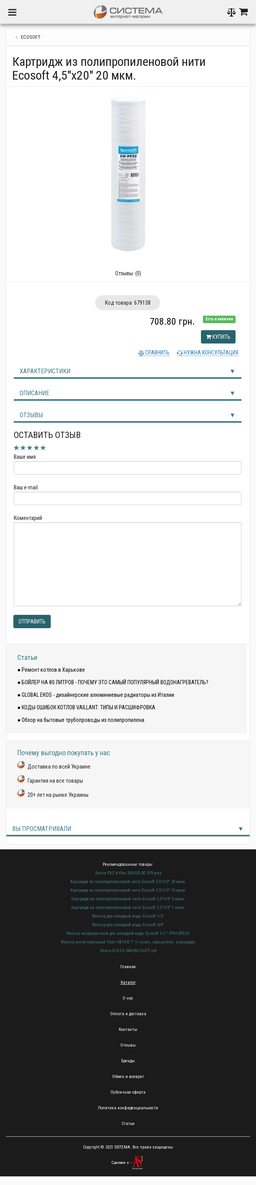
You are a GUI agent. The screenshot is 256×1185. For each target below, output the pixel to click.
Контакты (128, 1029)
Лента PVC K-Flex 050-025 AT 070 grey (128, 873)
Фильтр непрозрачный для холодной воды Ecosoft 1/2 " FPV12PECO (128, 933)
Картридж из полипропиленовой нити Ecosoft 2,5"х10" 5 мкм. (128, 898)
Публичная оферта (128, 1092)
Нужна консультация (210, 352)
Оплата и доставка (128, 1013)
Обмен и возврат (128, 1076)
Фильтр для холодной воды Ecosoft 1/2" (128, 916)
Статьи (27, 657)
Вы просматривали (41, 828)
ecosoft (31, 37)
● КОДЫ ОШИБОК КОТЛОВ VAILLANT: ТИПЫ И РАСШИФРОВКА (86, 707)
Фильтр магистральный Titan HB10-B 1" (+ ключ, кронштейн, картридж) (128, 942)
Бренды (128, 1060)
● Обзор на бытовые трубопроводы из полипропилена (80, 720)
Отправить (32, 621)
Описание (34, 393)
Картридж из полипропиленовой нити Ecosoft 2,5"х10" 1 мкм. (128, 907)
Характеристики (45, 371)
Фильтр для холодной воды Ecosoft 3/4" (128, 924)
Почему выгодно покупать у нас (63, 753)
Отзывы (31, 415)
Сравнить (156, 352)
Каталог (128, 982)
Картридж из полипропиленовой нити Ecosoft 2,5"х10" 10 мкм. (128, 890)
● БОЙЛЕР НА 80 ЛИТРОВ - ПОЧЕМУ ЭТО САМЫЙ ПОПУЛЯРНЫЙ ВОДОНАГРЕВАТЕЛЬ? (112, 682)
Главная (128, 966)
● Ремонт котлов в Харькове (51, 670)
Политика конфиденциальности (128, 1107)
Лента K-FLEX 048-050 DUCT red (128, 950)
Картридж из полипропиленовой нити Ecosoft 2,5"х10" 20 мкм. (128, 881)
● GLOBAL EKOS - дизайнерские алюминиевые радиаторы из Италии (95, 695)
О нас (128, 998)
